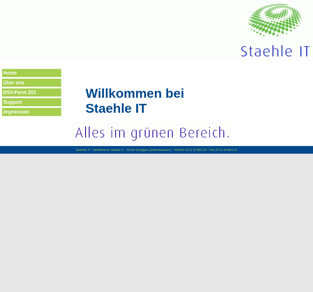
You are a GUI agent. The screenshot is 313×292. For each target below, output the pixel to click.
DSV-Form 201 (19, 92)
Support (12, 102)
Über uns (13, 83)
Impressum (16, 112)
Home (10, 73)
